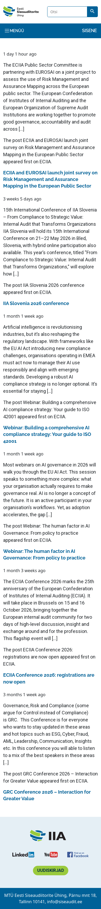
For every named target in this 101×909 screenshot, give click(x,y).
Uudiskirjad (50, 870)
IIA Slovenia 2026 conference (53, 285)
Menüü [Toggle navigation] (14, 30)
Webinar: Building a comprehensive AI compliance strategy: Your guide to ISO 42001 (49, 409)
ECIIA (45, 161)
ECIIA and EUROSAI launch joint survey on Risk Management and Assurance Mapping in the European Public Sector (49, 147)
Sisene (89, 30)
